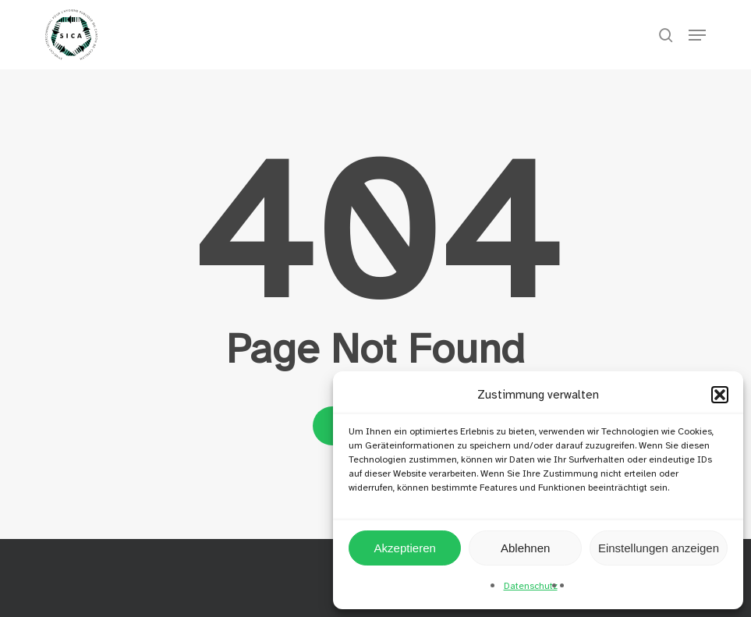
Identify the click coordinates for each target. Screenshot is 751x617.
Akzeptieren (405, 548)
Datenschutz (531, 585)
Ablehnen (525, 548)
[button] (720, 394)
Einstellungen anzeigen (658, 548)
